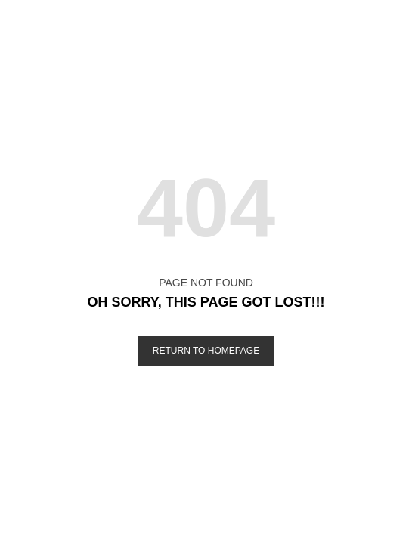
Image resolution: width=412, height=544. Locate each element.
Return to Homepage (206, 350)
